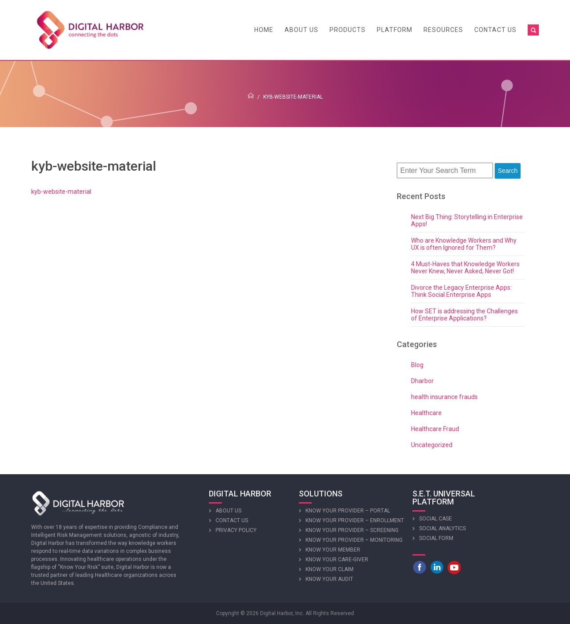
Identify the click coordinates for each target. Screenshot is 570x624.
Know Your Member (332, 550)
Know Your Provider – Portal (347, 511)
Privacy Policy (236, 530)
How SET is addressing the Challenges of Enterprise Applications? (464, 315)
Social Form (436, 538)
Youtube (454, 567)
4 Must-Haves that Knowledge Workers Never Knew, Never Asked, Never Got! (465, 267)
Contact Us (495, 29)
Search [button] (507, 170)
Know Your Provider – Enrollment (354, 520)
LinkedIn (437, 567)
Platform (394, 29)
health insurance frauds (444, 396)
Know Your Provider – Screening (352, 530)
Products (348, 29)
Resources (443, 29)
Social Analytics (442, 528)
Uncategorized (431, 444)
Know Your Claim (329, 569)
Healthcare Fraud (435, 428)
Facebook (419, 567)
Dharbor (422, 380)
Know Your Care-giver (336, 559)
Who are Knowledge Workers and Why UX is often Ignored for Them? (464, 244)
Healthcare (426, 412)
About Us (301, 29)
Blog (417, 364)
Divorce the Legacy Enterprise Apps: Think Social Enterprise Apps (461, 291)
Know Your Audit (329, 579)
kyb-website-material (61, 191)
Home (263, 29)
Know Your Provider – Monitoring (354, 540)
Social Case (435, 519)
